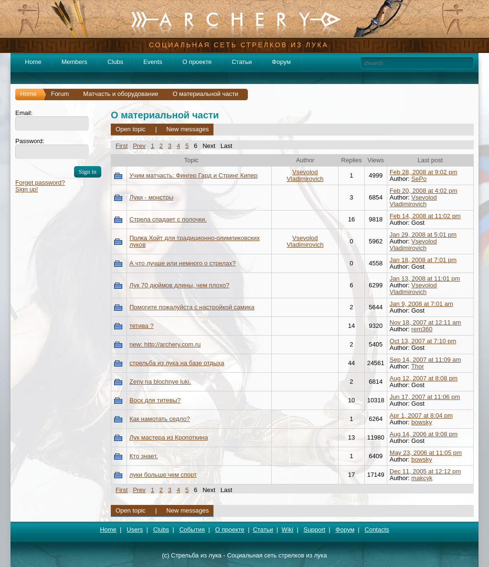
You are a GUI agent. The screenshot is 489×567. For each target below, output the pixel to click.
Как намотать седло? (159, 418)
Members (74, 61)
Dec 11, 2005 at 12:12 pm (425, 471)
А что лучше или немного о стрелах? (182, 263)
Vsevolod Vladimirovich (305, 175)
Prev (139, 145)
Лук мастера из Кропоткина (168, 437)
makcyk (421, 478)
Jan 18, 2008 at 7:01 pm (423, 259)
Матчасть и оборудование (120, 93)
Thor (417, 366)
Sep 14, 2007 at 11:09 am (425, 359)
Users (135, 529)
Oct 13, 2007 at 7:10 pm (423, 341)
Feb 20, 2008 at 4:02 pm (423, 190)
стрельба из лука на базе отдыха (176, 363)
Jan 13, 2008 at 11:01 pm (425, 278)
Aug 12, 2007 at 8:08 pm (423, 378)
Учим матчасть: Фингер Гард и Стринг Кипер (193, 175)
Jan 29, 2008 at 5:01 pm (423, 234)
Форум (281, 61)
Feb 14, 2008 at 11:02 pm (425, 216)
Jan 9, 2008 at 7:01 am (421, 303)
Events (152, 61)
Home (33, 61)
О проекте (197, 61)
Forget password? (40, 182)
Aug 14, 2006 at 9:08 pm (423, 434)
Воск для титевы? (155, 400)
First (122, 145)
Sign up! (26, 189)
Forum (60, 93)
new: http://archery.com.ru (165, 344)
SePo (418, 178)
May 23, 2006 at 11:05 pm (426, 452)
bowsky (421, 422)
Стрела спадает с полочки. (168, 219)
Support (315, 529)
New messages (187, 129)
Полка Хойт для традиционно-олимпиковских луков (194, 241)
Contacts (377, 529)
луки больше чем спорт (163, 474)
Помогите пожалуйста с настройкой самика (192, 307)
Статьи (242, 61)
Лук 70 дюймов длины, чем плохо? (179, 285)
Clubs (115, 61)
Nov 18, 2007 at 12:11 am (425, 322)
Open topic (131, 129)
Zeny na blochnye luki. (160, 381)
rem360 (421, 329)
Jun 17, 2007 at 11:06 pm (425, 396)
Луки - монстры (151, 197)
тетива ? (141, 325)
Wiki (288, 529)
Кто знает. (143, 456)
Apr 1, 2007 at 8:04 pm (421, 415)
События (192, 529)
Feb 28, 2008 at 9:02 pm (423, 172)
